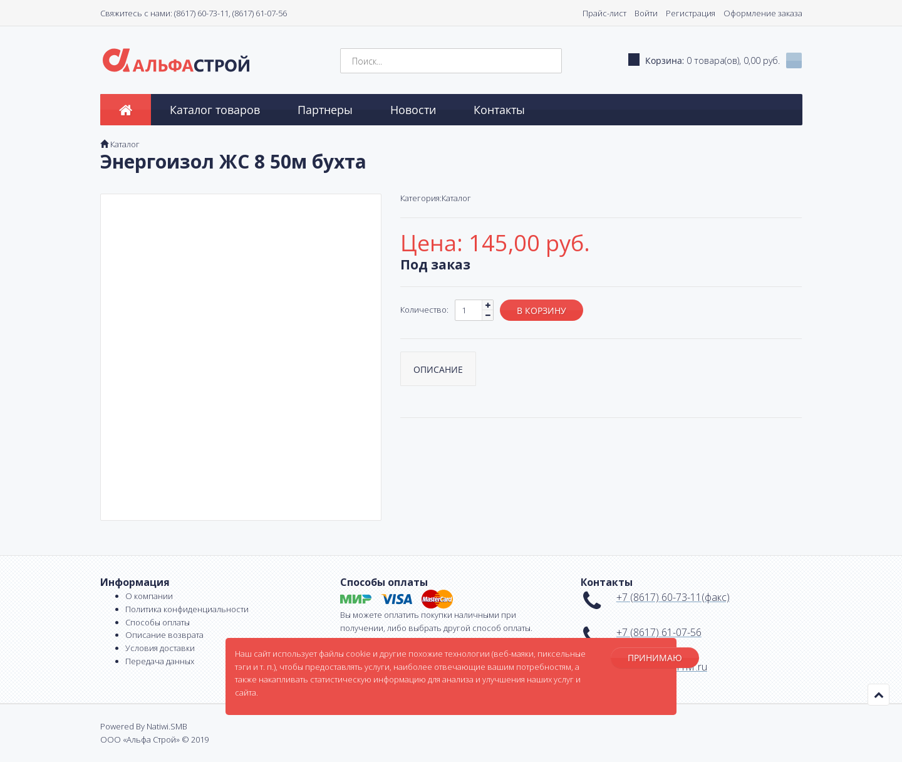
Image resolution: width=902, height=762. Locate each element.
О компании (149, 596)
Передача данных (159, 661)
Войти (646, 13)
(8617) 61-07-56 (259, 13)
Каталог (125, 144)
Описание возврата (164, 634)
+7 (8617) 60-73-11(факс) (673, 597)
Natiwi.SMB (167, 726)
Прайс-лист (604, 13)
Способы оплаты (157, 622)
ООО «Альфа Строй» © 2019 (154, 739)
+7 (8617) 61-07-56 (659, 632)
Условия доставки (160, 648)
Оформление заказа (762, 13)
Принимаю (655, 658)
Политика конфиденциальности (187, 609)
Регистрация (690, 13)
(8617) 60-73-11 (201, 13)
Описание (438, 369)
